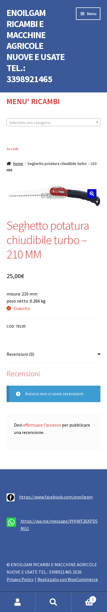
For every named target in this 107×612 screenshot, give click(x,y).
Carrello (83, 598)
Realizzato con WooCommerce (67, 579)
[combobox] (54, 122)
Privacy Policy (20, 579)
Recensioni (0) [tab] (20, 354)
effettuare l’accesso (42, 425)
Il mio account (18, 602)
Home (18, 163)
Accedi (12, 148)
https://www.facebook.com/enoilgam (56, 497)
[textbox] (53, 123)
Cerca (53, 602)
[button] (91, 193)
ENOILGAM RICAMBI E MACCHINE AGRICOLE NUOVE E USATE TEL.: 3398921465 (36, 46)
